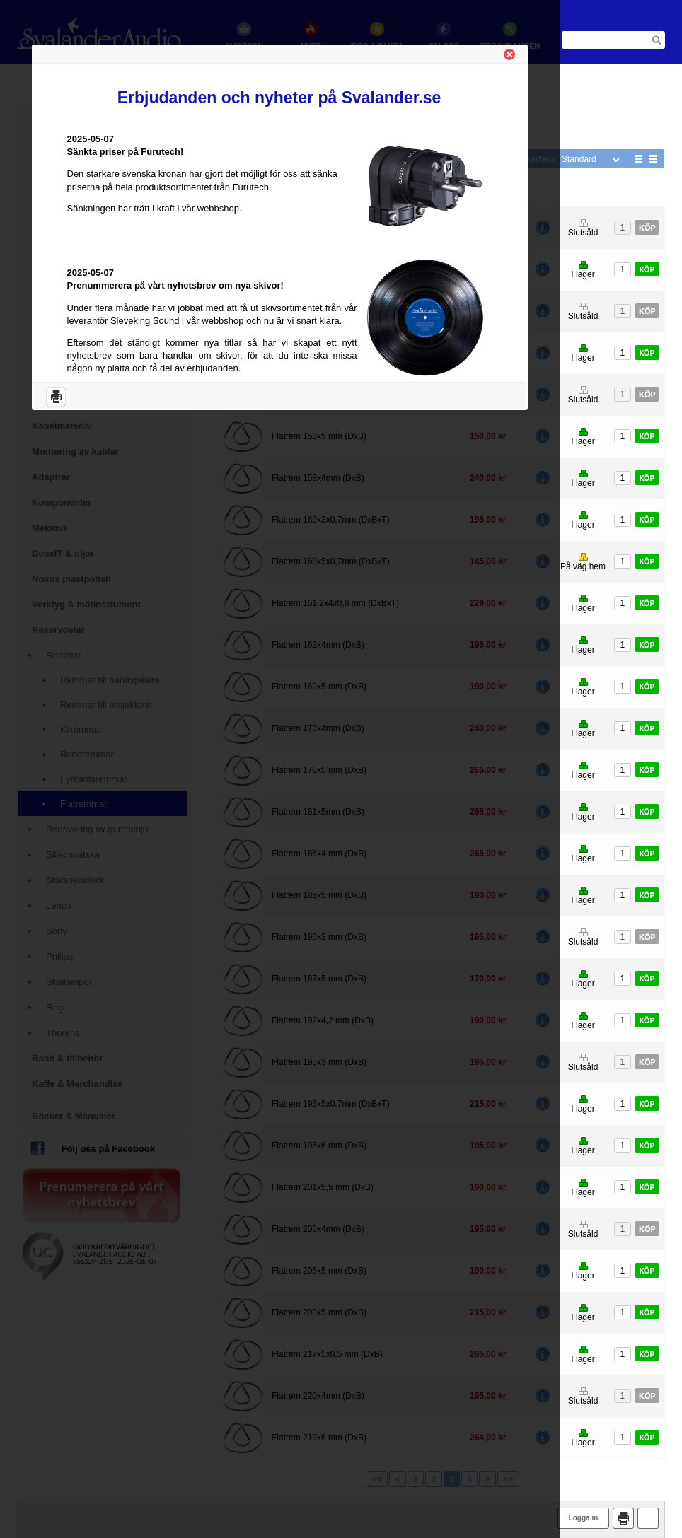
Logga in (584, 1518)
